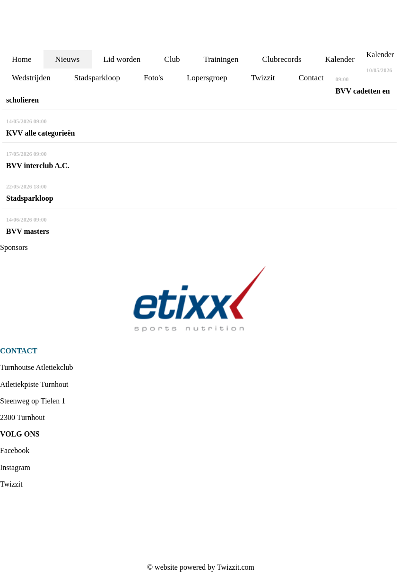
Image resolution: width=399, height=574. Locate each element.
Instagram (15, 467)
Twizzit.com (235, 567)
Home (22, 59)
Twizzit (11, 484)
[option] (199, 299)
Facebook (14, 450)
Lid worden (122, 59)
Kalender (340, 59)
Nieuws (67, 59)
